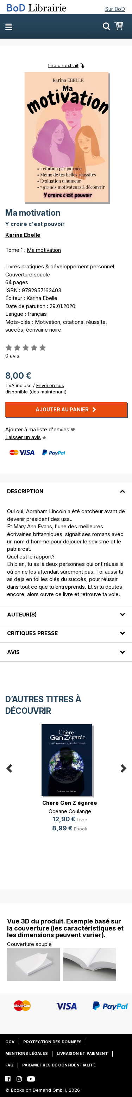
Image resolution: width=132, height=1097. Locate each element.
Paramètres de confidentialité (59, 1065)
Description (25, 491)
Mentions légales (26, 1053)
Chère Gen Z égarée (69, 802)
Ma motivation (44, 250)
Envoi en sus (50, 385)
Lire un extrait (63, 65)
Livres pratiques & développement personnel (59, 266)
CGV (9, 1041)
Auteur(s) (22, 614)
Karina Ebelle (22, 234)
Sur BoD (115, 9)
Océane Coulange (70, 811)
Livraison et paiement (82, 1053)
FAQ (9, 1065)
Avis (13, 652)
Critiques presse (32, 633)
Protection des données (52, 1041)
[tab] (66, 487)
